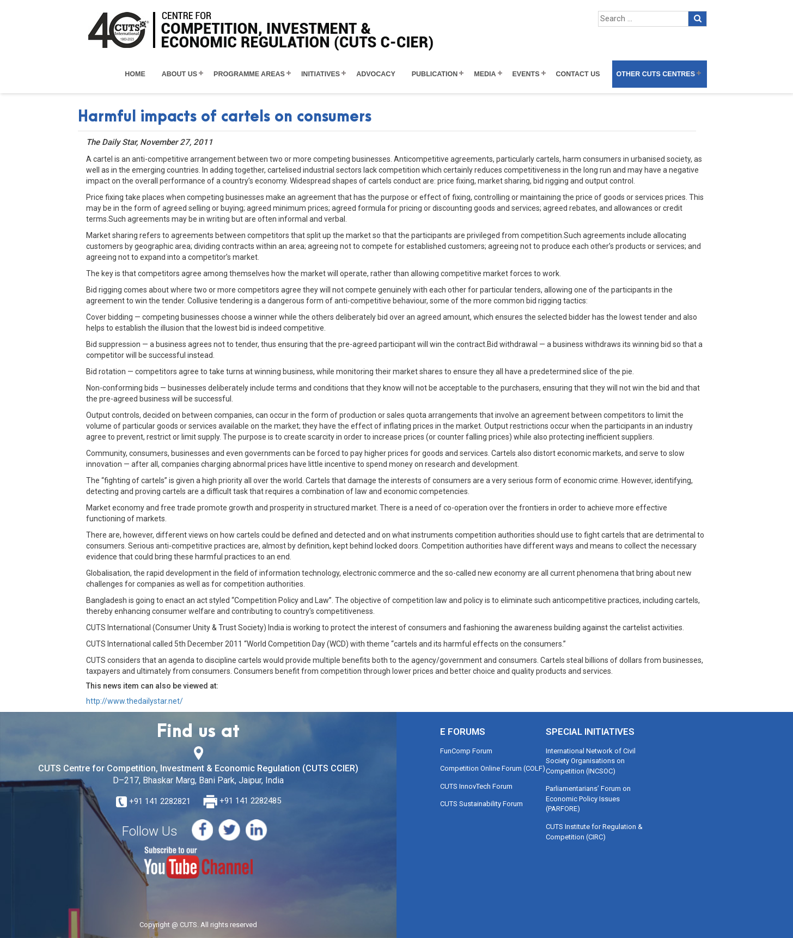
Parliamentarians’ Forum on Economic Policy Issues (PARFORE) (588, 798)
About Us (179, 74)
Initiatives (320, 74)
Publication (435, 74)
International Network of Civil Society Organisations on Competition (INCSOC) (591, 761)
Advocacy (375, 74)
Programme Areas (249, 74)
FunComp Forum (466, 751)
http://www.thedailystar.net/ (134, 701)
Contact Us (578, 74)
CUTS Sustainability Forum (481, 804)
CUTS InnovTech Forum (476, 786)
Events (526, 74)
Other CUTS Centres (656, 74)
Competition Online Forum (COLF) (492, 768)
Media (485, 74)
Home (135, 74)
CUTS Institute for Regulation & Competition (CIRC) (594, 832)
